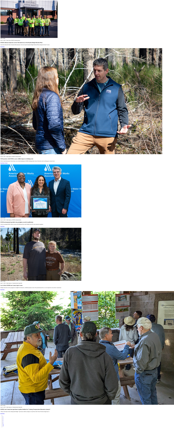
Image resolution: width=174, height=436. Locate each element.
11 (3, 425)
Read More (2, 46)
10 (3, 424)
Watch (6, 163)
